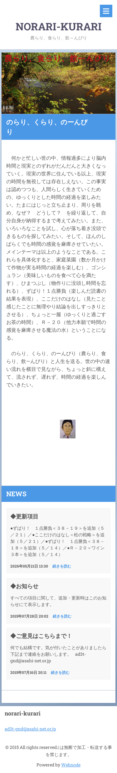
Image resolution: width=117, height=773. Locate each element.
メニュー (106, 11)
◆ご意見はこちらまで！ (41, 635)
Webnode (70, 765)
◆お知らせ (24, 586)
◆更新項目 (24, 516)
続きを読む (61, 565)
